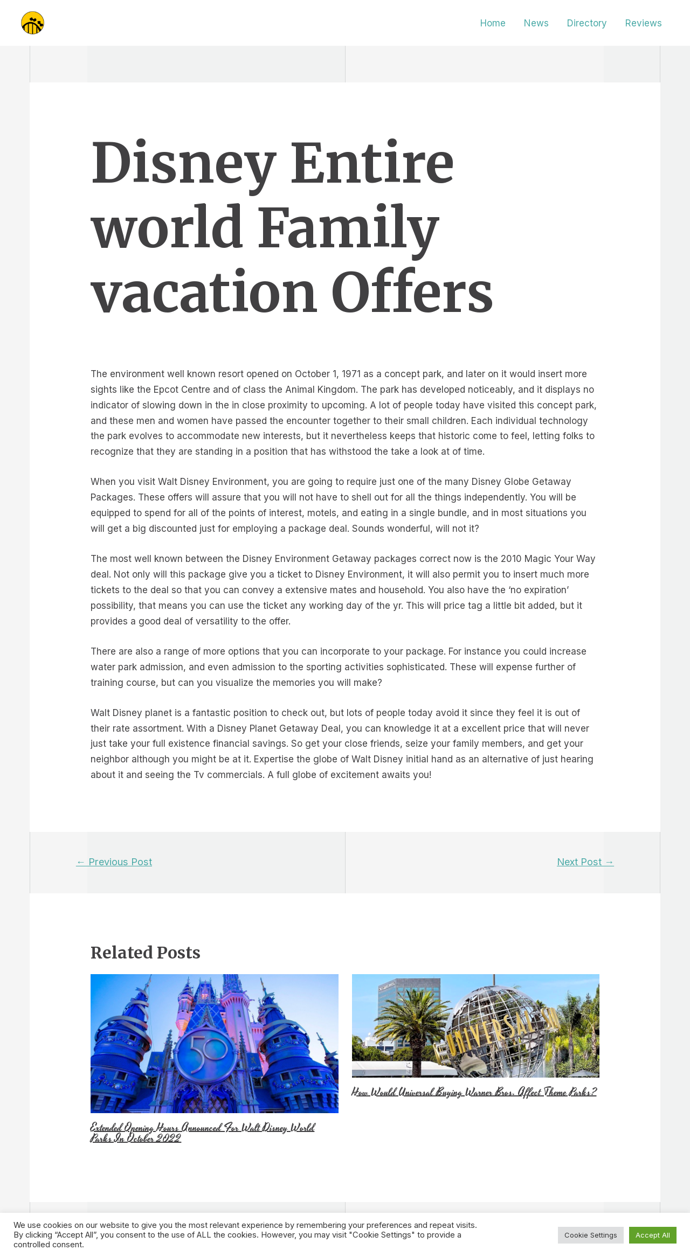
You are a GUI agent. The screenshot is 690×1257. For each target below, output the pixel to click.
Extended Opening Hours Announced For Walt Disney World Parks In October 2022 (202, 1133)
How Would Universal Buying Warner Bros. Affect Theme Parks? (474, 1092)
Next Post (585, 861)
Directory (587, 23)
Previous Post (114, 861)
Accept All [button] (653, 1235)
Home (493, 23)
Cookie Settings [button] (590, 1235)
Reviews (643, 23)
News (536, 23)
